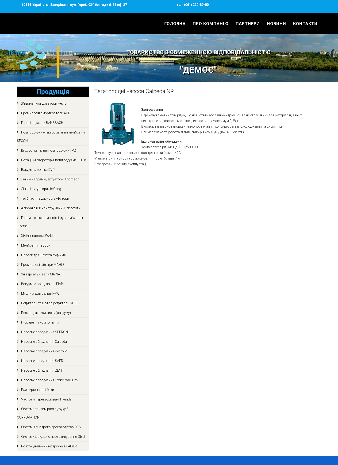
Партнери (248, 23)
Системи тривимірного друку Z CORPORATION (43, 413)
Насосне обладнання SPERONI (44, 332)
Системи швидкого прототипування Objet (52, 436)
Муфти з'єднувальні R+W (39, 293)
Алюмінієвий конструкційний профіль (50, 208)
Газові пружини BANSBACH (41, 123)
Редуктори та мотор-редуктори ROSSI (49, 303)
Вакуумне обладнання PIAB (41, 284)
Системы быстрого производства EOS (50, 427)
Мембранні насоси (35, 245)
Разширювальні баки (37, 390)
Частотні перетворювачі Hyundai (46, 399)
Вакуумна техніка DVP (37, 170)
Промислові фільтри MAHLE (42, 265)
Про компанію (211, 23)
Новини (276, 23)
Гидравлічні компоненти (39, 322)
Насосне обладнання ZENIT (42, 370)
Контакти (305, 23)
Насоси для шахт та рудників (43, 255)
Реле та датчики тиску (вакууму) (45, 313)
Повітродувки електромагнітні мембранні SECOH (51, 136)
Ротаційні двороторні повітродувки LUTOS (53, 160)
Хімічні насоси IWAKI (36, 236)
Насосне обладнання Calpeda (43, 341)
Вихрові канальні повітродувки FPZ (48, 150)
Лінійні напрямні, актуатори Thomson (49, 179)
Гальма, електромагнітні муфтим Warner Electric (50, 222)
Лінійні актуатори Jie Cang (40, 189)
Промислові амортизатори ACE (45, 113)
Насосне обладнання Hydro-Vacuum (49, 380)
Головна (175, 23)
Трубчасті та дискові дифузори (44, 198)
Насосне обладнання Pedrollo (43, 351)
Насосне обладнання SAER (41, 361)
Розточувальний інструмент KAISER (48, 446)
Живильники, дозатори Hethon (44, 103)
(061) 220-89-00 (196, 5)
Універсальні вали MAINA (40, 274)
